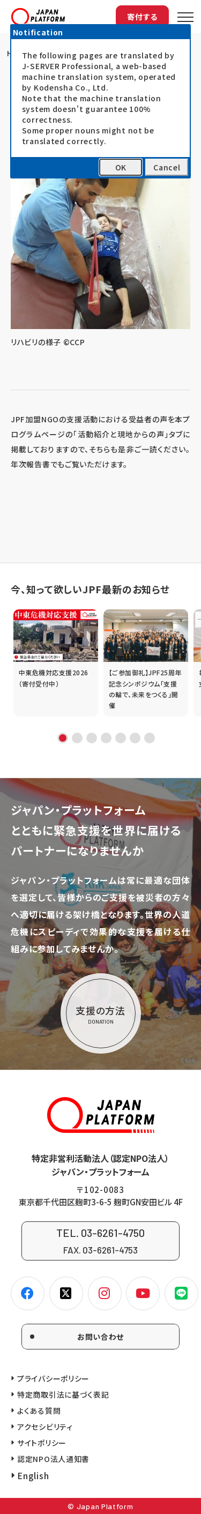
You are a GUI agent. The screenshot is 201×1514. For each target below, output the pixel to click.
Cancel (166, 167)
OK (120, 167)
